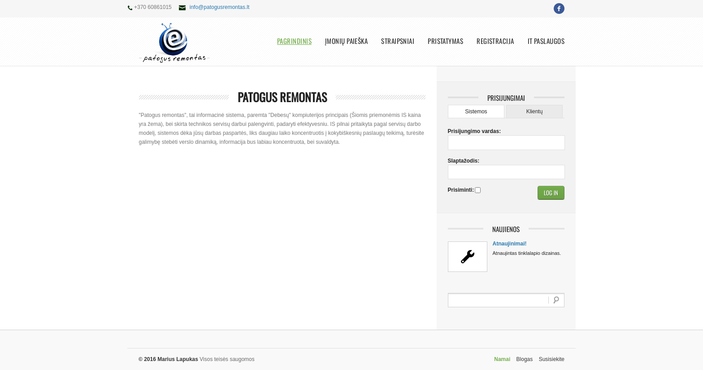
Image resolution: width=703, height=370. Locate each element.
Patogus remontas (282, 97)
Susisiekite (551, 359)
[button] (551, 192)
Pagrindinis (294, 41)
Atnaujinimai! (510, 244)
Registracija (495, 41)
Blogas (524, 359)
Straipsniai (397, 41)
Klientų (534, 111)
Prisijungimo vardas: (463, 131)
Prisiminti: (460, 190)
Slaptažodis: (463, 161)
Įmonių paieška (346, 41)
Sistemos (476, 111)
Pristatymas (445, 41)
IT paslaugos (546, 41)
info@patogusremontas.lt (220, 7)
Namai (502, 359)
